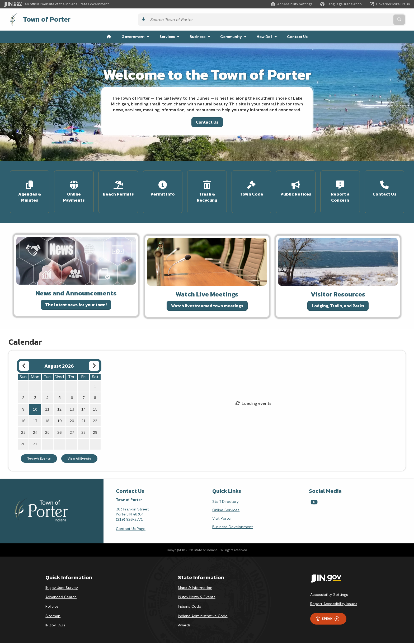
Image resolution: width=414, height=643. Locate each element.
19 (59, 417)
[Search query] (360, 19)
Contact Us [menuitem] (297, 35)
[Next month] (94, 362)
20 (72, 417)
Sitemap (52, 612)
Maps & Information (195, 584)
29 (95, 428)
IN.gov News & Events (196, 593)
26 (59, 428)
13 (72, 405)
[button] (291, 4)
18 (47, 417)
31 (35, 440)
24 (35, 428)
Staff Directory (225, 497)
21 (83, 417)
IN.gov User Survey (61, 584)
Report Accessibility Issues (333, 600)
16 (23, 417)
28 (83, 428)
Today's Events (39, 455)
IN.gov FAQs (55, 621)
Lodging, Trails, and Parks (338, 302)
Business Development (232, 523)
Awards (184, 621)
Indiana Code (189, 602)
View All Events (79, 455)
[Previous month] (24, 362)
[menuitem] (108, 35)
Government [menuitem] (136, 35)
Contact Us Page (130, 525)
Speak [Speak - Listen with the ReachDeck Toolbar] (327, 614)
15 (95, 405)
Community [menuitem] (234, 35)
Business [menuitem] (201, 35)
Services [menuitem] (170, 35)
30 (23, 440)
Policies (52, 602)
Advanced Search (61, 593)
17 (35, 417)
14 (83, 405)
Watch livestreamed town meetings (207, 302)
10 (35, 405)
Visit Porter (222, 514)
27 (72, 428)
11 (47, 405)
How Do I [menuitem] (268, 35)
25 (47, 428)
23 (23, 428)
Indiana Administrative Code (203, 612)
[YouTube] (314, 498)
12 (59, 405)
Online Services (225, 506)
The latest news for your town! (76, 301)
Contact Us (207, 121)
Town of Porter (41, 19)
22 (95, 417)
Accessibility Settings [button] (329, 590)
